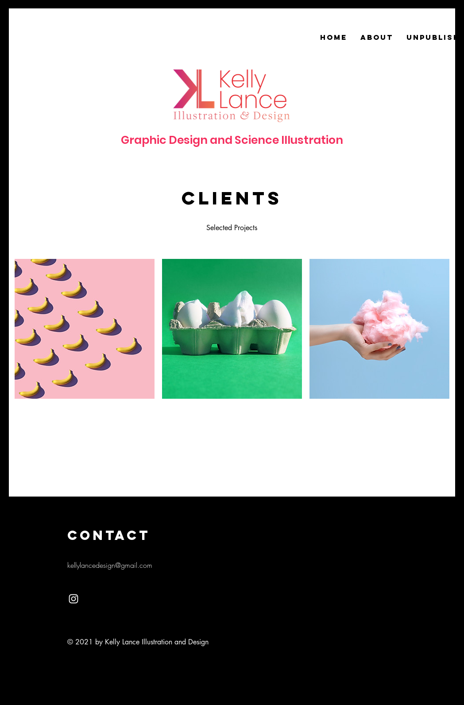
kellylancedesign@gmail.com (109, 565)
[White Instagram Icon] (73, 599)
